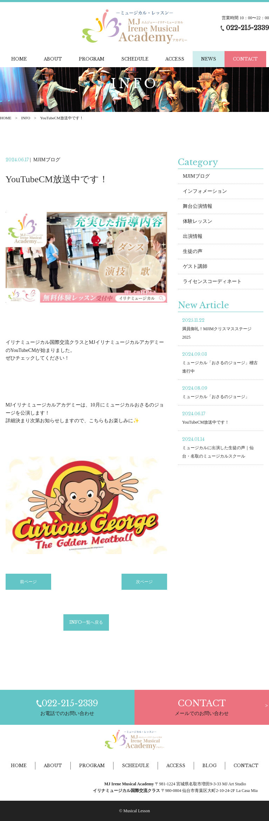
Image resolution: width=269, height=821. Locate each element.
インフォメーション (205, 191)
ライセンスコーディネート (212, 281)
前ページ (28, 581)
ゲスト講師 (195, 266)
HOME (5, 118)
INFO (25, 118)
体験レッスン (197, 221)
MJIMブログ (196, 176)
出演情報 (192, 236)
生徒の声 (192, 251)
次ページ (144, 581)
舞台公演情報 (197, 206)
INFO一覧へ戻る (86, 622)
